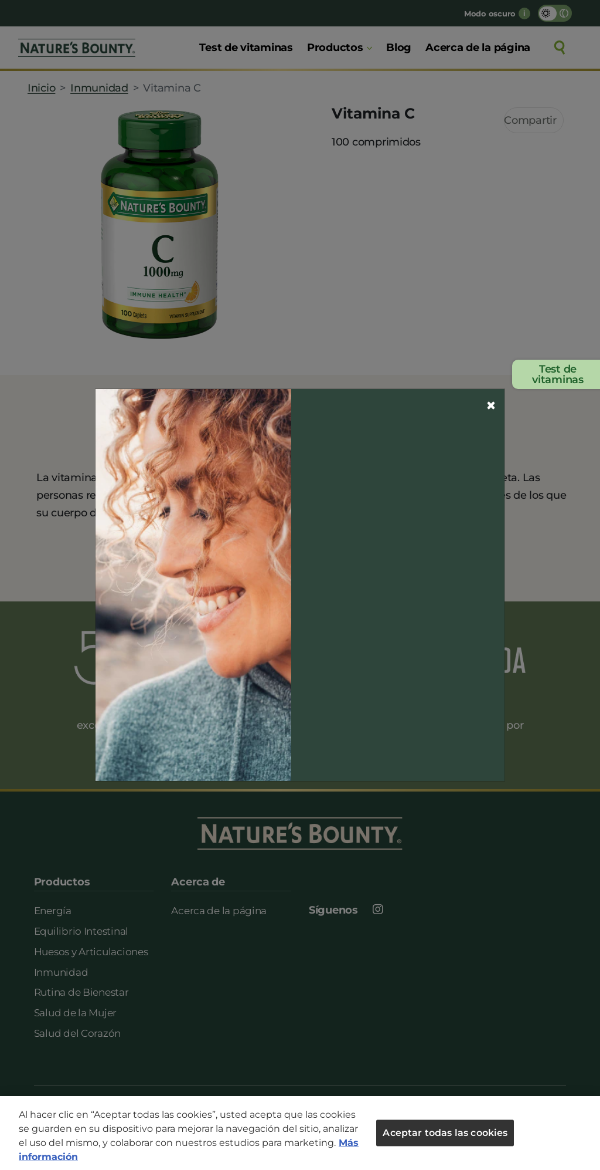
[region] (300, 1133)
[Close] (491, 405)
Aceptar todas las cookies (445, 1132)
